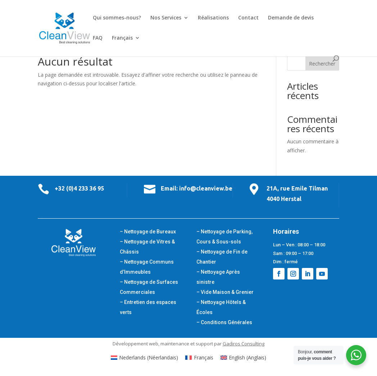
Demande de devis (291, 18)
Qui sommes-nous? (117, 18)
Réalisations (213, 18)
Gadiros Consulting (243, 343)
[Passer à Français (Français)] (199, 357)
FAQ (98, 38)
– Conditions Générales (224, 322)
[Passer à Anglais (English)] (243, 357)
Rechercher (322, 63)
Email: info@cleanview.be (196, 188)
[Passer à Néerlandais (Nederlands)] (144, 357)
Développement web (135, 343)
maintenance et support (186, 343)
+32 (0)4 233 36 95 (79, 188)
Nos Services (165, 18)
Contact (248, 18)
